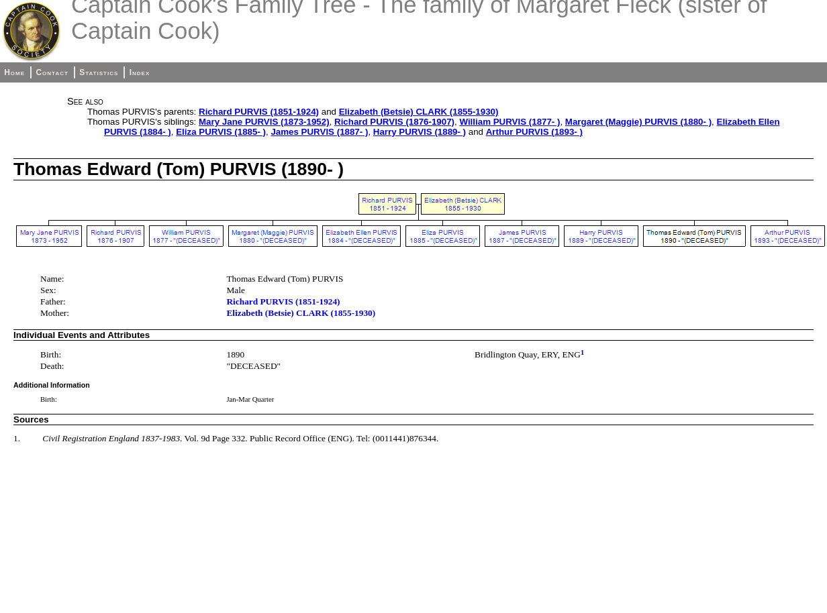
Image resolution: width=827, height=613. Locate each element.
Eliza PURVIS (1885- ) (221, 132)
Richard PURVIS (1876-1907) (394, 122)
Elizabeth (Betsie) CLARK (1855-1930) (419, 112)
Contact (52, 72)
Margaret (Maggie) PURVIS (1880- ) (638, 122)
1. (16, 438)
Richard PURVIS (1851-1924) (259, 112)
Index (140, 72)
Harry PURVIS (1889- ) (419, 132)
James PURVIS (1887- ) (319, 132)
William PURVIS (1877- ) (509, 122)
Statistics (98, 72)
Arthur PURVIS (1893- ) (534, 132)
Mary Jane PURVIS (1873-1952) (264, 122)
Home (14, 72)
